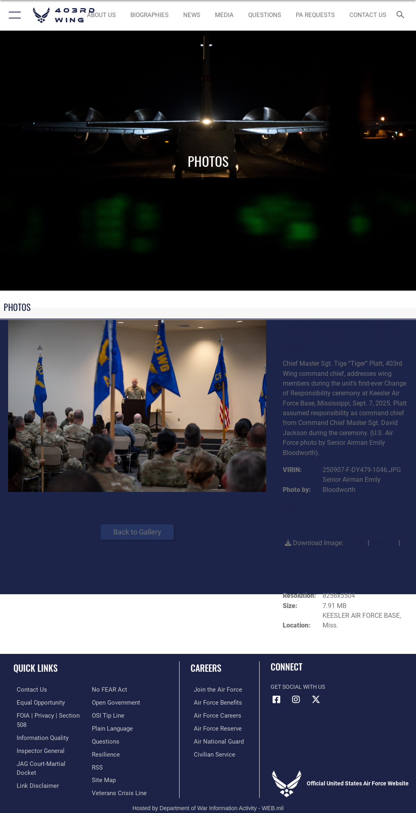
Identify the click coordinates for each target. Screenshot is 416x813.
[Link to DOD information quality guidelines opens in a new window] (38, 726)
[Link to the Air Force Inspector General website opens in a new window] (35, 739)
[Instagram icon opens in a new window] (296, 699)
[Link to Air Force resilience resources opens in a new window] (104, 739)
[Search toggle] (402, 15)
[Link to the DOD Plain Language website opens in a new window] (111, 714)
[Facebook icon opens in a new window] (277, 699)
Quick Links (35, 667)
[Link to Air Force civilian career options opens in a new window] (209, 751)
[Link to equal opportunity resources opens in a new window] (36, 702)
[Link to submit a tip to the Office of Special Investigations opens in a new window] (106, 702)
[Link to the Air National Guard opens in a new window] (214, 739)
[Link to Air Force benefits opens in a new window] (213, 702)
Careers (206, 667)
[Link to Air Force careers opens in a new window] (212, 714)
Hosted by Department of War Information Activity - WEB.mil (208, 795)
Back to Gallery (137, 532)
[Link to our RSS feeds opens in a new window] (97, 751)
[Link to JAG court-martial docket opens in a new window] (45, 751)
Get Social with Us (298, 687)
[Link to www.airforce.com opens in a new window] (212, 689)
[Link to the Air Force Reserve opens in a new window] (212, 726)
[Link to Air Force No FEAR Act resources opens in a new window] (29, 776)
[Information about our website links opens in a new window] (32, 764)
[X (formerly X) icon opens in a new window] (316, 699)
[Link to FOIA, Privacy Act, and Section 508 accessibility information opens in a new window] (47, 714)
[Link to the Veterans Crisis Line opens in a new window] (116, 776)
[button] (13, 15)
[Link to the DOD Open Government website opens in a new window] (115, 689)
